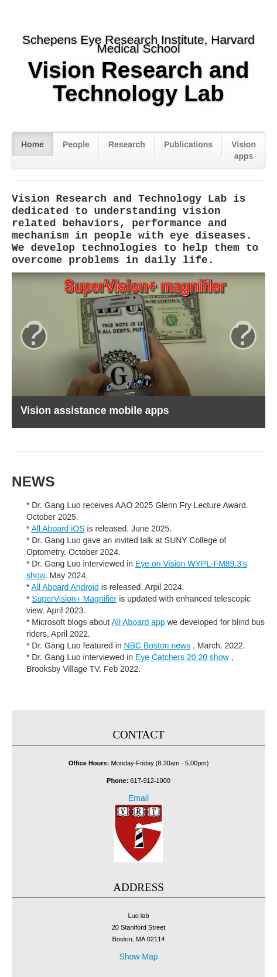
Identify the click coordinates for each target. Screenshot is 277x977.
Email (138, 798)
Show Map (138, 956)
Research (126, 144)
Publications (188, 144)
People (76, 144)
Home (32, 144)
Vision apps (243, 150)
